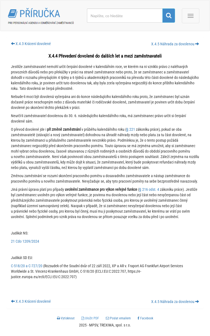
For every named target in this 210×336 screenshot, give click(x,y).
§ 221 (130, 129)
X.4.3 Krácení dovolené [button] (31, 43)
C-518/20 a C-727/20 (26, 266)
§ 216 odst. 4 (149, 189)
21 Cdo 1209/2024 (25, 241)
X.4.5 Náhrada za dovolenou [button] (175, 44)
